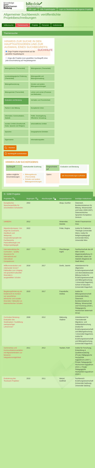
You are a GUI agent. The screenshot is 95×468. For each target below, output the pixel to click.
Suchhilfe (45, 49)
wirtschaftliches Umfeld (39, 124)
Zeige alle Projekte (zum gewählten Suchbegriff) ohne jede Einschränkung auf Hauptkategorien (27, 59)
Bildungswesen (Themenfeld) (41, 68)
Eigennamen (9, 139)
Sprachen (8, 132)
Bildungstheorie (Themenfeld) (15, 68)
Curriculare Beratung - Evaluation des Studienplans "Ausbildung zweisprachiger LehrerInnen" (13, 322)
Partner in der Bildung (12, 108)
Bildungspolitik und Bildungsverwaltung (37, 77)
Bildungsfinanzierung (12, 84)
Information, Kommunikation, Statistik (14, 117)
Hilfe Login (32, 9)
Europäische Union (37, 108)
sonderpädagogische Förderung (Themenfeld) (16, 77)
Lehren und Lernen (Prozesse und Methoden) (41, 93)
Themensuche (22, 25)
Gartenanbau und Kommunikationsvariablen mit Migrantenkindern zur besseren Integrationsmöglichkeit (13, 352)
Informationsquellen (37, 139)
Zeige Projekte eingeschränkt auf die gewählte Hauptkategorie (20, 53)
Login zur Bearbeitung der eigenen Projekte (75, 9)
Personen (45, 25)
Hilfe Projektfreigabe (47, 9)
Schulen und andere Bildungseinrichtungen (38, 85)
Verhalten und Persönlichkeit (40, 100)
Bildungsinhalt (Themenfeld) (14, 92)
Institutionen (57, 25)
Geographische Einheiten (39, 132)
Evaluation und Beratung (13, 100)
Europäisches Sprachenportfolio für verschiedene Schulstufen (13, 205)
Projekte (35, 25)
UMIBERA (7, 222)
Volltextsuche (9, 25)
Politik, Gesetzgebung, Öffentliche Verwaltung (38, 117)
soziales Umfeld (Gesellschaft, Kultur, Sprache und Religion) (15, 125)
